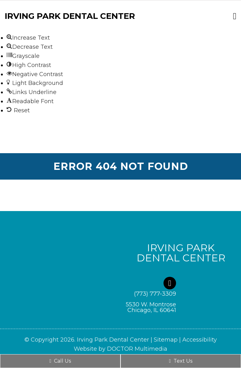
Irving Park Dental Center (70, 16)
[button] (28, 37)
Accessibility (199, 340)
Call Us (60, 361)
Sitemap (166, 340)
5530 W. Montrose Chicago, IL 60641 (151, 307)
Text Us (181, 361)
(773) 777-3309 (155, 294)
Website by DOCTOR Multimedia (120, 349)
